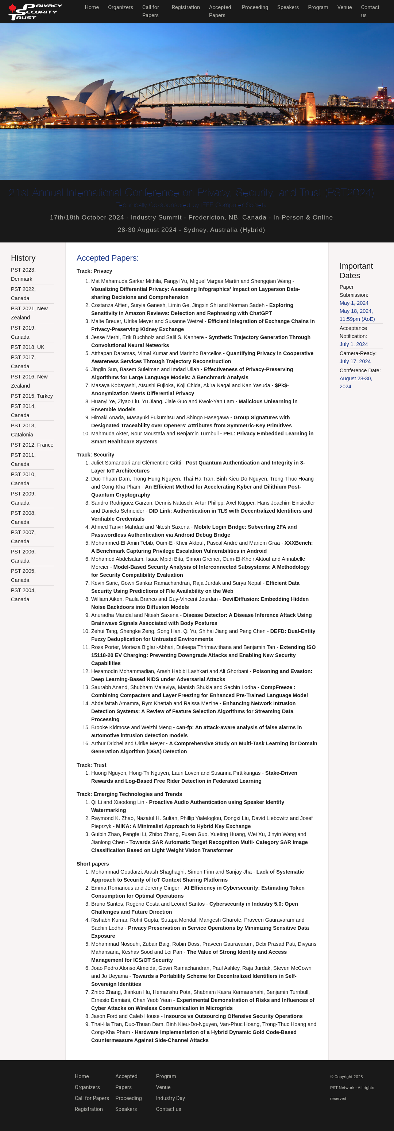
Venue (344, 7)
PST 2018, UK (28, 347)
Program (318, 7)
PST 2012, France (32, 445)
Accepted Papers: (108, 258)
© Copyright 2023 (346, 1076)
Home (92, 7)
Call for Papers (92, 1098)
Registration (186, 7)
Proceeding (255, 7)
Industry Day (170, 1098)
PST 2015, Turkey (32, 396)
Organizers (120, 7)
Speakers (288, 7)
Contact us (168, 1109)
